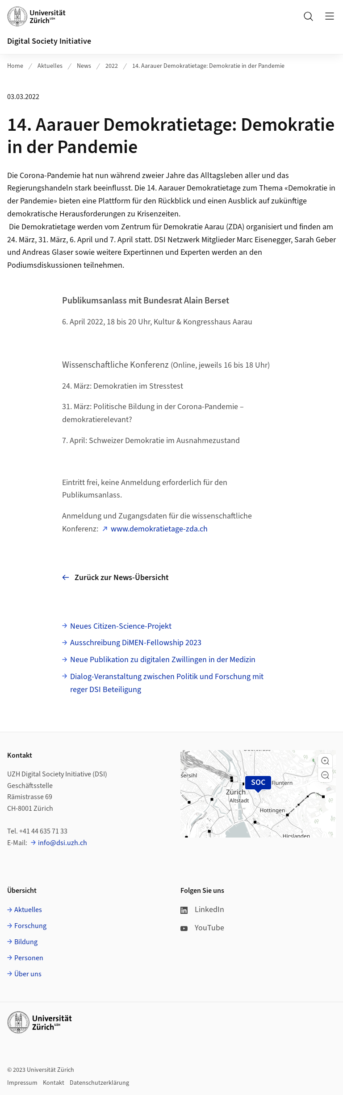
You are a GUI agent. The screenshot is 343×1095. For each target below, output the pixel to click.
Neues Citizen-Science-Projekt (121, 626)
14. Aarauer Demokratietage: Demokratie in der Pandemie (208, 66)
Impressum (22, 1082)
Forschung (30, 926)
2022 (111, 66)
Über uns (28, 974)
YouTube (202, 927)
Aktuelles (50, 66)
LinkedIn (202, 909)
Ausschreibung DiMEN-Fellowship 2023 (135, 642)
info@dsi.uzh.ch (62, 843)
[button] (325, 761)
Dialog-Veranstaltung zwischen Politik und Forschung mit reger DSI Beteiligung (167, 683)
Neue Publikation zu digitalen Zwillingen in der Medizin (162, 659)
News (84, 66)
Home (15, 66)
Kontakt (53, 1082)
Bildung (26, 942)
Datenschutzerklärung (99, 1082)
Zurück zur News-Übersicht (115, 577)
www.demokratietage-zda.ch (159, 529)
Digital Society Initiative (49, 41)
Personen (28, 958)
